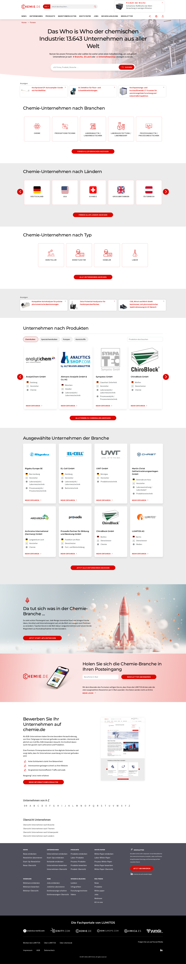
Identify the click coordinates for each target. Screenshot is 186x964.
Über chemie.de (66, 943)
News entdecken (29, 854)
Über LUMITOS (50, 943)
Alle (45, 6)
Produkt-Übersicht (78, 869)
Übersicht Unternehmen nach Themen (38, 828)
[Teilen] (149, 16)
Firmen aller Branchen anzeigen (93, 151)
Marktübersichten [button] (67, 16)
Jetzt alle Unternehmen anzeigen (93, 568)
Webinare (98, 898)
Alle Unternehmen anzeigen (93, 277)
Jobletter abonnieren (56, 887)
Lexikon (74, 883)
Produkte (98, 887)
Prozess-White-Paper (103, 861)
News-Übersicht (29, 865)
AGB (38, 950)
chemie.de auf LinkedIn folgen (141, 874)
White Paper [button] (85, 16)
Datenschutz (49, 950)
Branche (79, 56)
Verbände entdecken (55, 861)
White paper (99, 890)
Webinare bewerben (31, 887)
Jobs (96, 894)
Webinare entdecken (31, 883)
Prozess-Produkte (78, 861)
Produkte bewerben (79, 865)
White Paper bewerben (103, 865)
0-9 (25, 805)
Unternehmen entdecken (57, 854)
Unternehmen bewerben (57, 865)
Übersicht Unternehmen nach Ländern (38, 836)
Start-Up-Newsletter (31, 861)
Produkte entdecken (79, 854)
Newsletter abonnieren (139, 677)
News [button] (24, 16)
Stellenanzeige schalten (57, 890)
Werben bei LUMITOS (31, 943)
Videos (73, 894)
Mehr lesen (90, 693)
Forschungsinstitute (79, 890)
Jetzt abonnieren (141, 868)
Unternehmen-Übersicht (57, 869)
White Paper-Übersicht (103, 869)
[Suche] (95, 6)
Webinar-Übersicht (31, 890)
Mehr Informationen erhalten (43, 782)
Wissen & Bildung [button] (109, 16)
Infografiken (76, 887)
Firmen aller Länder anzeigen (93, 215)
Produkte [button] (50, 16)
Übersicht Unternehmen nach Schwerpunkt (40, 832)
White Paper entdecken (103, 854)
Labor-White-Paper (102, 857)
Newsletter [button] (127, 16)
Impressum (27, 950)
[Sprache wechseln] (156, 16)
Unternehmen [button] (36, 16)
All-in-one (98, 902)
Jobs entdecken (53, 883)
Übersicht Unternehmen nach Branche (38, 825)
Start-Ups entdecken (55, 857)
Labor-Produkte (77, 857)
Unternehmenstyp (107, 56)
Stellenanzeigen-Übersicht (58, 894)
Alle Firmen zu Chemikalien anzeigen (93, 418)
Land (88, 56)
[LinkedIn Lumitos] (161, 950)
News (96, 883)
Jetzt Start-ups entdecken (42, 638)
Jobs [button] (96, 16)
